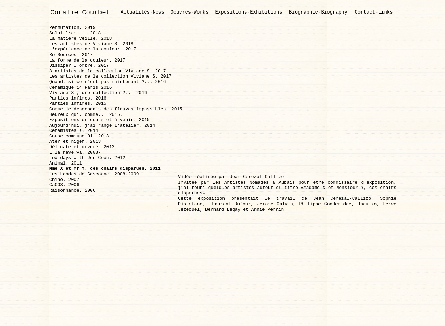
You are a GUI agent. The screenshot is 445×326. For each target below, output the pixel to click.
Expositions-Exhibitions (248, 12)
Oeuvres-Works (189, 12)
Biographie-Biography (318, 12)
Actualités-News (142, 12)
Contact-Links (374, 12)
